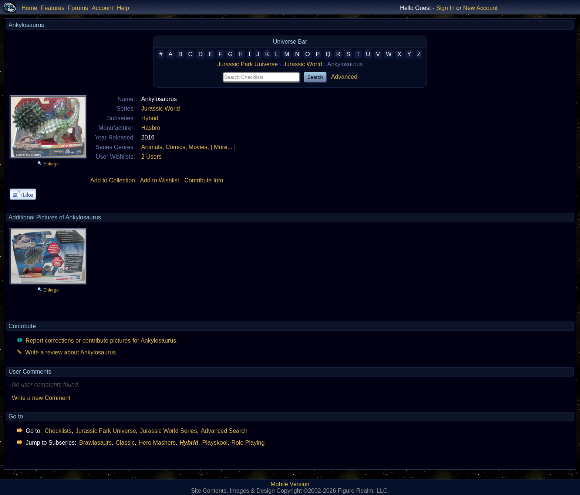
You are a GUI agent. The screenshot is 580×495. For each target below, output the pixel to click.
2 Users (151, 157)
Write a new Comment (41, 398)
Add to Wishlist (159, 180)
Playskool (214, 443)
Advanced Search (224, 431)
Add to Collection (112, 180)
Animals (151, 147)
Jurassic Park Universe (247, 64)
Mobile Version (290, 484)
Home (29, 8)
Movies (198, 147)
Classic (125, 443)
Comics (175, 147)
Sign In (445, 8)
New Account (480, 8)
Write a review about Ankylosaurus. (71, 352)
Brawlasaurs (95, 443)
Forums (78, 8)
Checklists (58, 431)
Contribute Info (203, 180)
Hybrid (149, 118)
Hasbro (151, 128)
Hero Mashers (156, 443)
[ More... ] (223, 147)
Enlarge (51, 163)
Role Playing (247, 443)
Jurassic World (302, 64)
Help (123, 8)
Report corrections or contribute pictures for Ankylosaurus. (102, 340)
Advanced (344, 77)
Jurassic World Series (168, 431)
